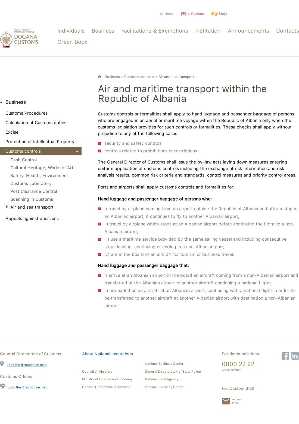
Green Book (72, 42)
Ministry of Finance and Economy (107, 379)
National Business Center (164, 364)
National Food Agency (162, 379)
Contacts (287, 30)
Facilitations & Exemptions (154, 30)
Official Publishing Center (164, 387)
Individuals (71, 30)
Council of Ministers (97, 371)
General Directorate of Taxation (106, 387)
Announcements (248, 30)
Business (103, 30)
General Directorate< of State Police (173, 371)
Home (168, 14)
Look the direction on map (26, 364)
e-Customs (196, 14)
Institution (208, 30)
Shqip (223, 14)
